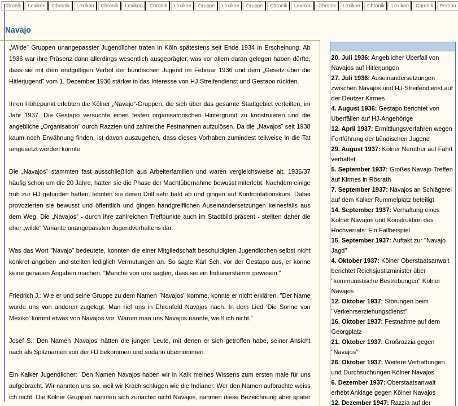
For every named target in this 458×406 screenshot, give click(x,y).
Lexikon (37, 5)
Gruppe (206, 5)
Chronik (12, 5)
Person (447, 5)
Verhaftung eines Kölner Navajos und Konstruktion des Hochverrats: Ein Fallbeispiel (385, 219)
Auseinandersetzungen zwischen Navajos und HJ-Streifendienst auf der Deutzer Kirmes (392, 88)
